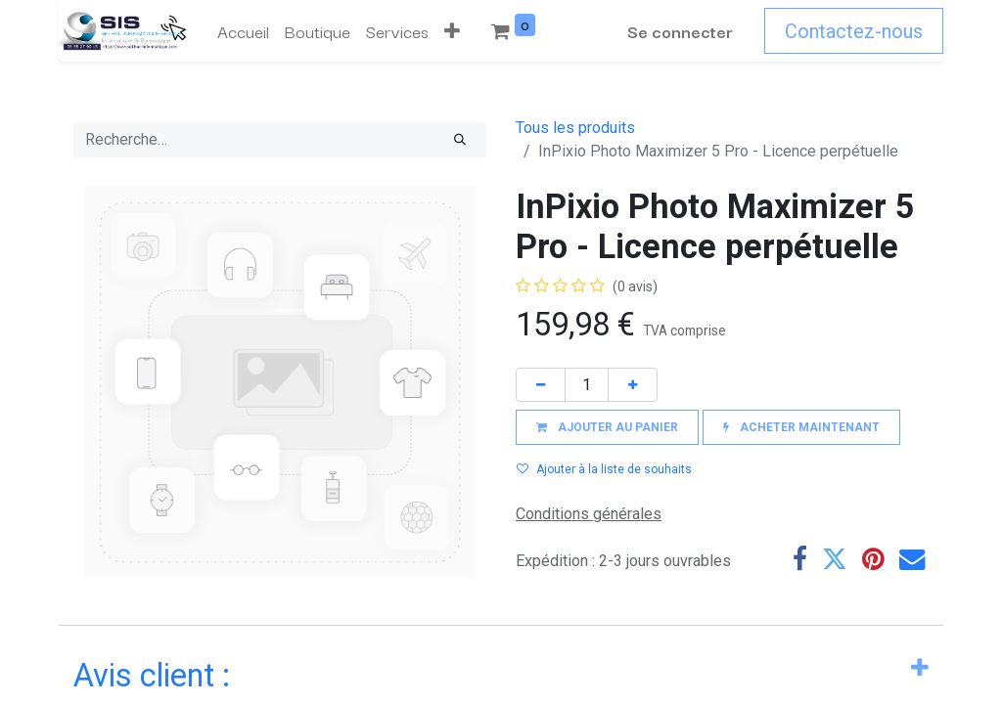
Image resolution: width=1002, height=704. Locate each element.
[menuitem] (243, 31)
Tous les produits (575, 127)
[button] (452, 31)
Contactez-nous (854, 31)
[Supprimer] (541, 385)
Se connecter (680, 31)
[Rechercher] (459, 139)
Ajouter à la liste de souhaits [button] (604, 469)
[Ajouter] (633, 385)
